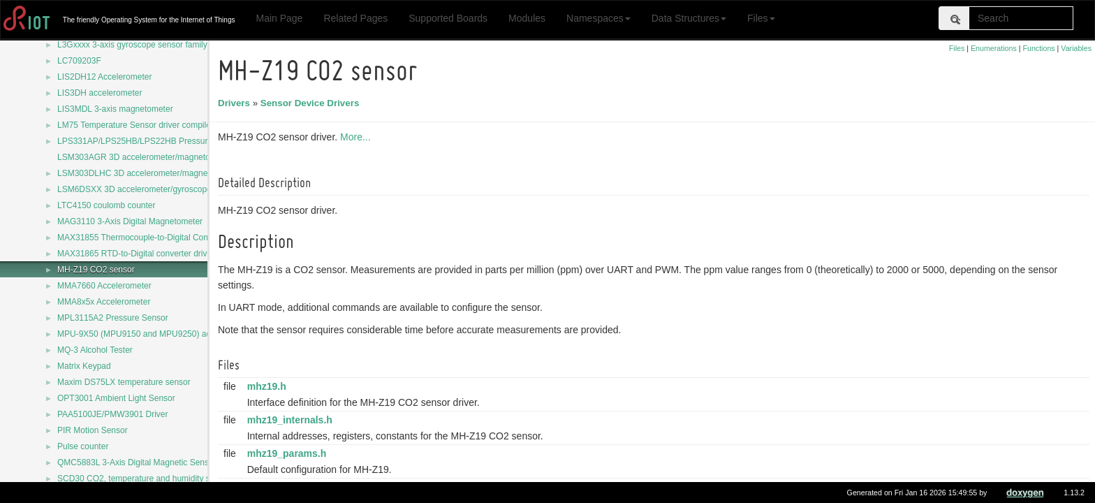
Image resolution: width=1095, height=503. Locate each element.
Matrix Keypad (84, 366)
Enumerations (994, 48)
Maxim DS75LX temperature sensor (124, 382)
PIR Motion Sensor (92, 430)
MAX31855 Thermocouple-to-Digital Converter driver (155, 237)
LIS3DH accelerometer (99, 93)
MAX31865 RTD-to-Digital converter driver (135, 253)
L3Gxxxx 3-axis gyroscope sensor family (132, 45)
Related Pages (355, 18)
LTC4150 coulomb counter (106, 205)
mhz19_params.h (289, 453)
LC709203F (79, 61)
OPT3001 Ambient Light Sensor (116, 398)
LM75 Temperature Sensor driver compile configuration (159, 125)
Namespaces (598, 18)
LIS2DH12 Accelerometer (104, 77)
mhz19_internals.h (292, 419)
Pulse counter (82, 446)
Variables (1076, 48)
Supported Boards (448, 18)
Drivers (236, 103)
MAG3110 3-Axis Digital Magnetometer (130, 221)
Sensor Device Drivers (312, 103)
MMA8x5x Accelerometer (103, 302)
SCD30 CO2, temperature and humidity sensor (144, 478)
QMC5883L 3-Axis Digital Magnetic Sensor (136, 462)
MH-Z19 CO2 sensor (96, 270)
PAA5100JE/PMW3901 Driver (112, 414)
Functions (1038, 48)
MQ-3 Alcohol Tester (95, 350)
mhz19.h (268, 386)
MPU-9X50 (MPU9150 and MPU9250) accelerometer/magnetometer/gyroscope (204, 334)
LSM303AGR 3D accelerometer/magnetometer (144, 157)
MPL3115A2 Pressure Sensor (112, 318)
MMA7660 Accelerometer (104, 286)
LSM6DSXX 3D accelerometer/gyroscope (134, 189)
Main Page (279, 18)
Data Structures (689, 18)
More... (357, 137)
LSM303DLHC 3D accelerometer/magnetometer (146, 173)
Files (761, 18)
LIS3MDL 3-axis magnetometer (115, 109)
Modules (526, 18)
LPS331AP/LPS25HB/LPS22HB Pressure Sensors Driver (163, 141)
